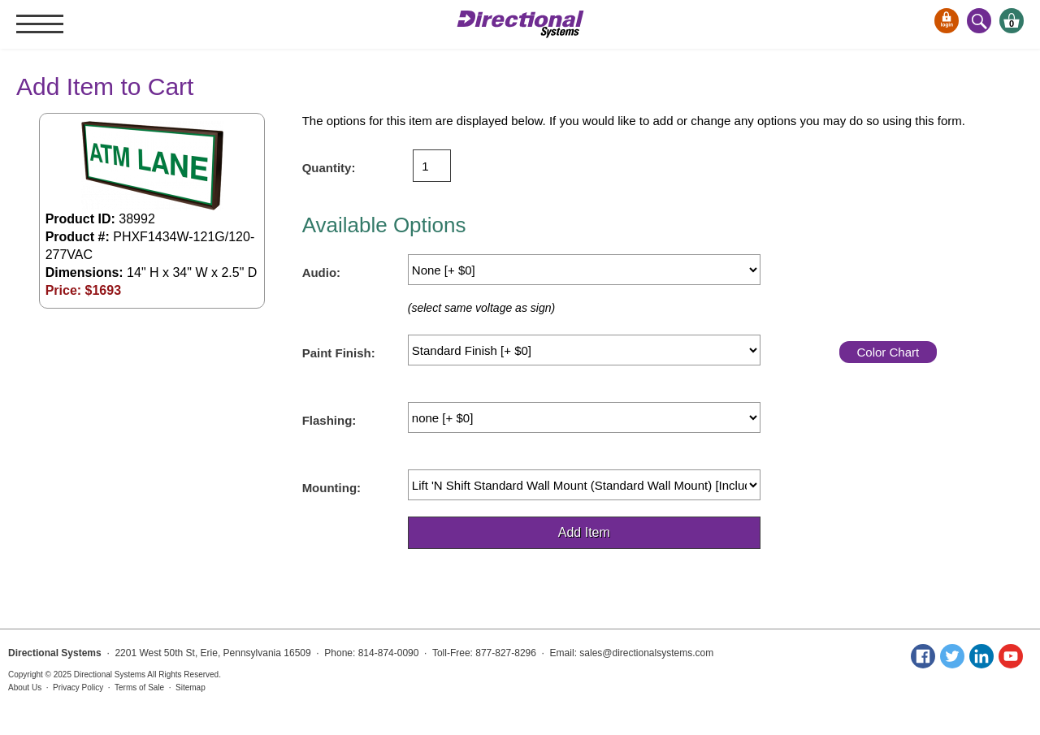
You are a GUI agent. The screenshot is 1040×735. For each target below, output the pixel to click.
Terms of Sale (139, 687)
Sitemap (191, 687)
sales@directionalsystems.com (646, 653)
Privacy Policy (78, 687)
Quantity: (329, 168)
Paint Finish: (338, 353)
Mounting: (331, 488)
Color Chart (887, 352)
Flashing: (329, 420)
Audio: (321, 272)
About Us (24, 687)
